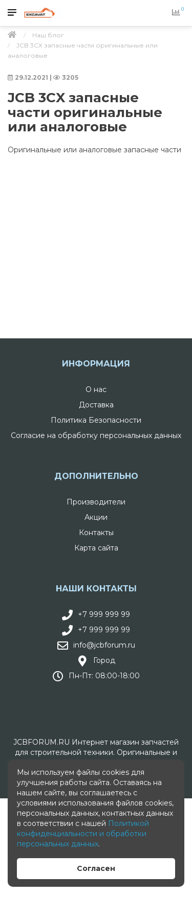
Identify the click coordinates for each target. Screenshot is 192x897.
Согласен (96, 868)
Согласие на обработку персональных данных (96, 435)
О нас (96, 389)
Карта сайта (96, 548)
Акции (96, 517)
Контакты (96, 532)
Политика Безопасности (96, 420)
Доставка (96, 404)
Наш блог (48, 35)
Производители (96, 502)
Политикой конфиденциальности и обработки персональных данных (83, 833)
